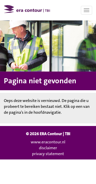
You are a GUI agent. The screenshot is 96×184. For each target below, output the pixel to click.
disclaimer (48, 148)
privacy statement (48, 153)
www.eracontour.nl (48, 142)
